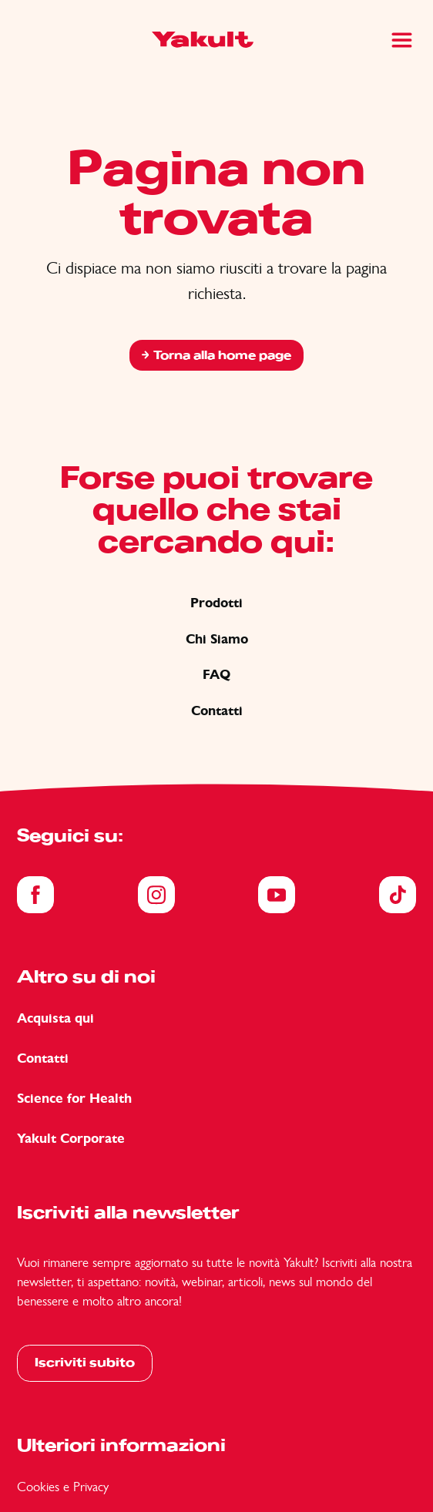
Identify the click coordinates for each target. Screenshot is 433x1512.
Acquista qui (55, 1018)
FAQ (216, 675)
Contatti (217, 711)
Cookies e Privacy (63, 1486)
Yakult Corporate (71, 1139)
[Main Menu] (402, 40)
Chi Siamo (217, 639)
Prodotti (216, 603)
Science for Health (74, 1098)
